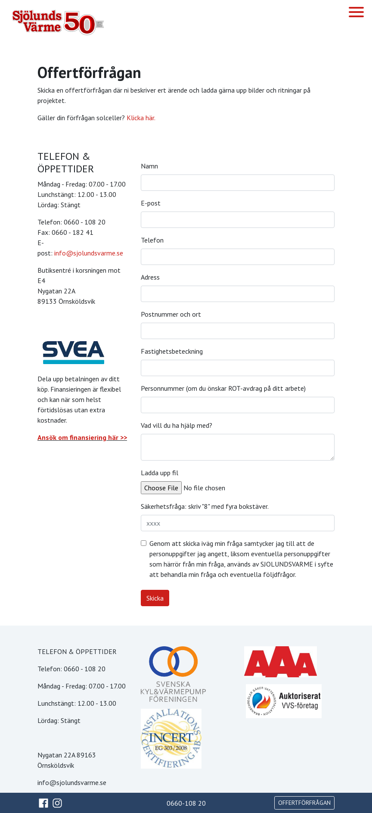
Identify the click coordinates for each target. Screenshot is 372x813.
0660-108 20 (186, 803)
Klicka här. (141, 117)
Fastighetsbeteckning (172, 351)
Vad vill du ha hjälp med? (176, 425)
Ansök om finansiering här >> (82, 437)
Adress (150, 277)
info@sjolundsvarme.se (88, 253)
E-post (151, 203)
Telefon (152, 240)
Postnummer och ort (171, 314)
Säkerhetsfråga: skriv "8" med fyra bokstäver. (205, 506)
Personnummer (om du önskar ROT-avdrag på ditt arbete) (223, 388)
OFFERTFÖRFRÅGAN (304, 803)
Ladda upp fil (159, 472)
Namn (149, 166)
